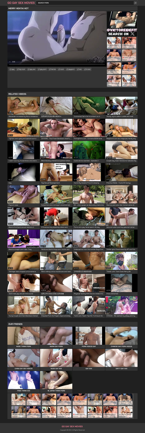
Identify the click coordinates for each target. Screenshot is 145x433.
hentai (53, 69)
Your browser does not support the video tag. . (57, 39)
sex (80, 69)
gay (13, 69)
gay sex (32, 69)
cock (62, 69)
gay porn (43, 69)
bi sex (88, 69)
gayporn (71, 69)
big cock (22, 69)
